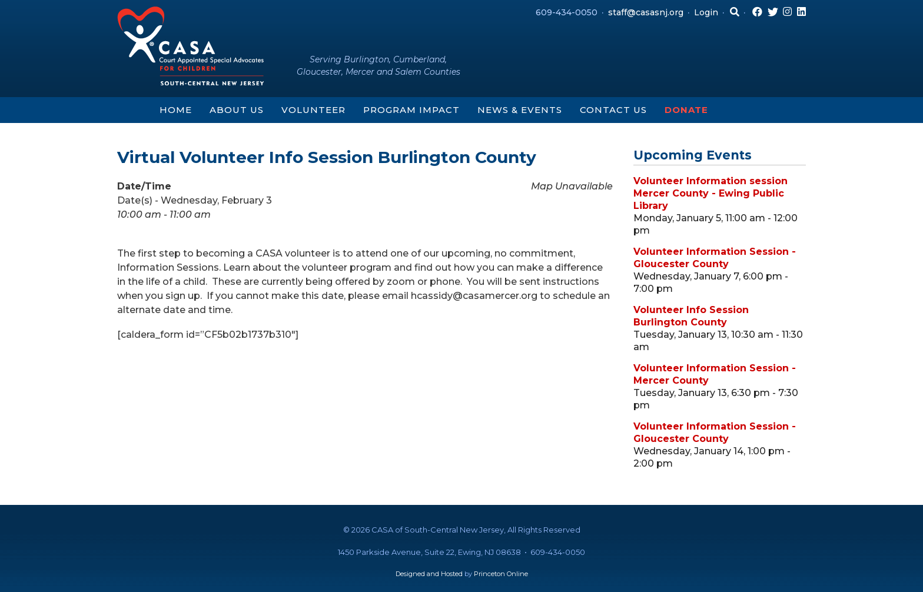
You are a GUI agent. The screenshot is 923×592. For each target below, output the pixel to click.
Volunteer (313, 109)
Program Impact (411, 109)
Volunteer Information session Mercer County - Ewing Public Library (710, 193)
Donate (686, 109)
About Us (237, 109)
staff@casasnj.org (645, 12)
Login (706, 12)
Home (176, 109)
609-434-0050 (566, 12)
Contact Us (613, 109)
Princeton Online (501, 574)
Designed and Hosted (429, 574)
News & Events (519, 109)
